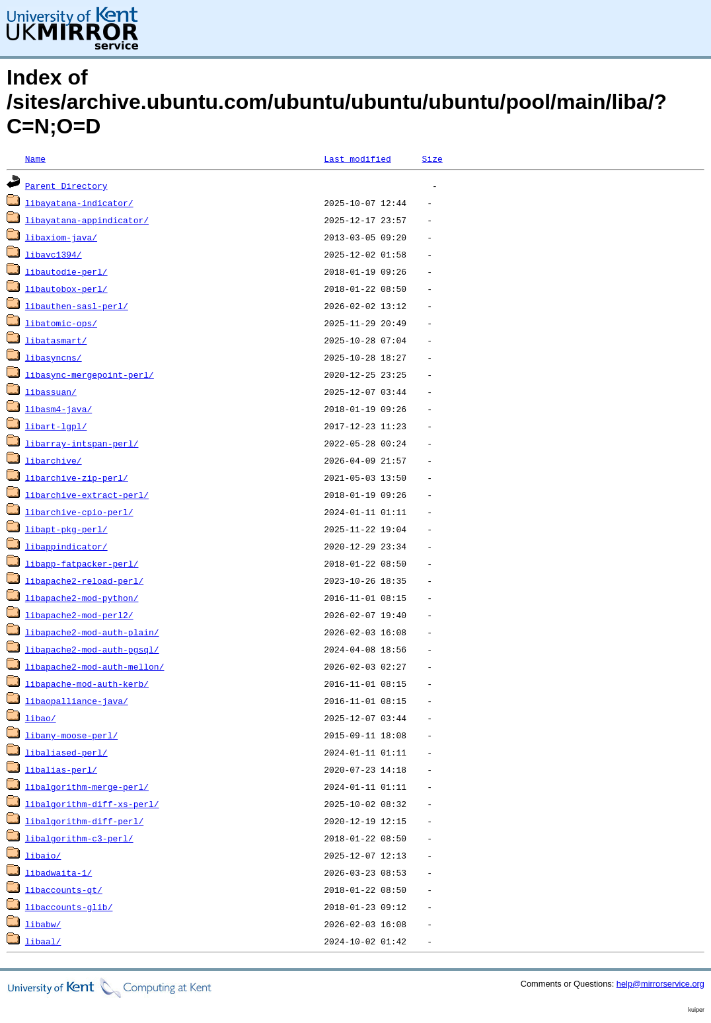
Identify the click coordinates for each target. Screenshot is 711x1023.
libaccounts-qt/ (63, 890)
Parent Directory (66, 186)
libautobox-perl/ (66, 289)
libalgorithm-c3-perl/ (79, 838)
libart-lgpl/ (56, 426)
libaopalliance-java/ (76, 701)
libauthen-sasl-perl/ (76, 306)
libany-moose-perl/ (71, 735)
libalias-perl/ (61, 769)
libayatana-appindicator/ (87, 220)
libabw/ (43, 924)
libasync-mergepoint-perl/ (89, 374)
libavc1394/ (53, 254)
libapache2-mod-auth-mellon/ (95, 666)
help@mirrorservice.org (660, 984)
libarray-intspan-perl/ (82, 443)
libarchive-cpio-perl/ (79, 512)
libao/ (40, 718)
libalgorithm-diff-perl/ (84, 821)
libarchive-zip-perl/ (76, 477)
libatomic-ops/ (61, 323)
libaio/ (43, 855)
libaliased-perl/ (66, 752)
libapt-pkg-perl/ (66, 529)
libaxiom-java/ (61, 237)
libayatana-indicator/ (79, 203)
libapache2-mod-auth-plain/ (92, 632)
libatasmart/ (56, 340)
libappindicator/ (66, 546)
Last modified (357, 158)
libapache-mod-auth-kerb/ (87, 683)
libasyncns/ (53, 357)
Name (35, 158)
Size (432, 158)
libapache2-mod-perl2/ (79, 615)
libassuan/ (51, 392)
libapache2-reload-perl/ (84, 580)
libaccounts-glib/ (69, 907)
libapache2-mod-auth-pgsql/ (92, 649)
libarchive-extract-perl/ (87, 495)
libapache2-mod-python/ (82, 598)
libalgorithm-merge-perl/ (87, 787)
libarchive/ (53, 460)
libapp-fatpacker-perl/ (82, 563)
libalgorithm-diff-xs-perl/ (92, 804)
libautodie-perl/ (66, 271)
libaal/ (43, 941)
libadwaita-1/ (58, 872)
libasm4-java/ (58, 409)
